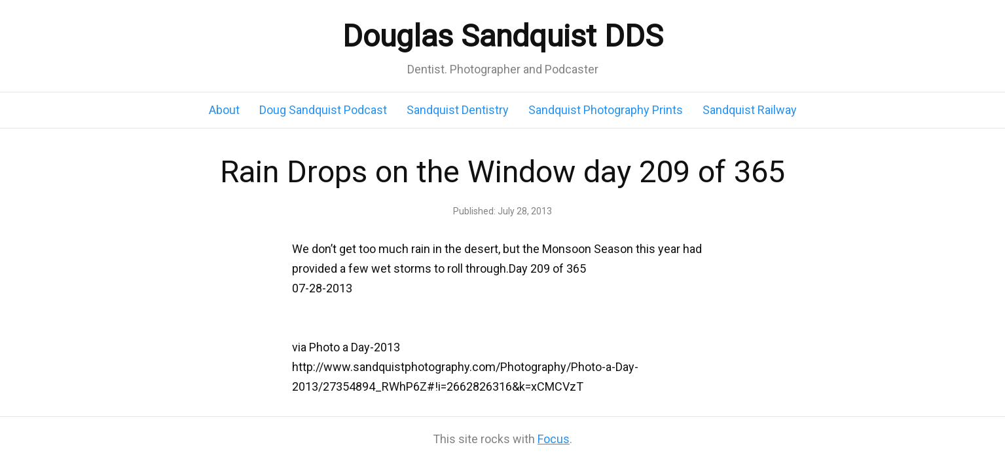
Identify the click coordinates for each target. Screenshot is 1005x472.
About (224, 110)
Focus (554, 439)
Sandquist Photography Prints (605, 110)
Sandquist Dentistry (458, 110)
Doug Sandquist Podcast (323, 110)
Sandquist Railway (750, 110)
